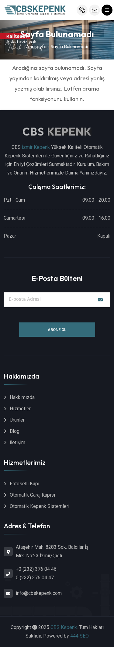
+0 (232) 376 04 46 (36, 569)
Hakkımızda (22, 397)
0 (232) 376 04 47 (35, 578)
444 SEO (79, 636)
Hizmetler (20, 409)
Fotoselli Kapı (24, 484)
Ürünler (17, 420)
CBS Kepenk (63, 627)
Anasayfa (36, 46)
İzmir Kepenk (36, 147)
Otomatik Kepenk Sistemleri (39, 506)
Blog (14, 431)
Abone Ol (57, 329)
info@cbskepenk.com (39, 593)
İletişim (17, 442)
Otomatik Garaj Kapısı (32, 495)
